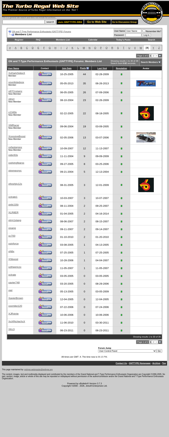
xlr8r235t (13, 204)
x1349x (12, 112)
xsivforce (13, 243)
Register (19, 40)
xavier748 (14, 282)
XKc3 (11, 329)
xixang (12, 228)
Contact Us (121, 363)
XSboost (13, 259)
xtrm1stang (14, 220)
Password (119, 35)
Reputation (121, 68)
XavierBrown (15, 298)
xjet (10, 290)
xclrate (12, 274)
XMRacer (13, 125)
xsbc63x (13, 155)
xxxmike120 (15, 305)
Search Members (149, 62)
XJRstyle (13, 313)
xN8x (11, 251)
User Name (119, 31)
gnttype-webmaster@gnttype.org (38, 369)
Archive (156, 363)
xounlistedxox (16, 82)
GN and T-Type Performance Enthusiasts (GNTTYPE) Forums (41, 31)
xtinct (11, 99)
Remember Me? (152, 31)
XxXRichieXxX (16, 321)
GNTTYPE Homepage (140, 363)
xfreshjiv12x (15, 183)
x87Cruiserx (15, 91)
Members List (63, 40)
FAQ (38, 40)
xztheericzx (14, 267)
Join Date (67, 68)
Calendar (92, 40)
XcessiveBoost (16, 136)
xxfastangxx (15, 147)
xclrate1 (13, 196)
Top (164, 363)
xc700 (11, 235)
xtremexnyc (15, 170)
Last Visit (102, 68)
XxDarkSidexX (16, 73)
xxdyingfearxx (16, 162)
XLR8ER (13, 212)
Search (151, 40)
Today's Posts (123, 40)
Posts (83, 68)
